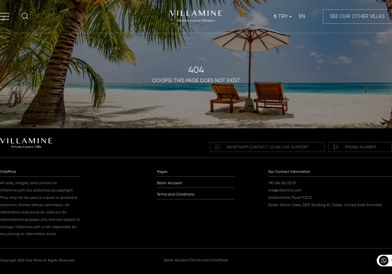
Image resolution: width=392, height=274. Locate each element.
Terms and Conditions (175, 194)
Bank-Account (169, 183)
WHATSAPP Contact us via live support (261, 146)
